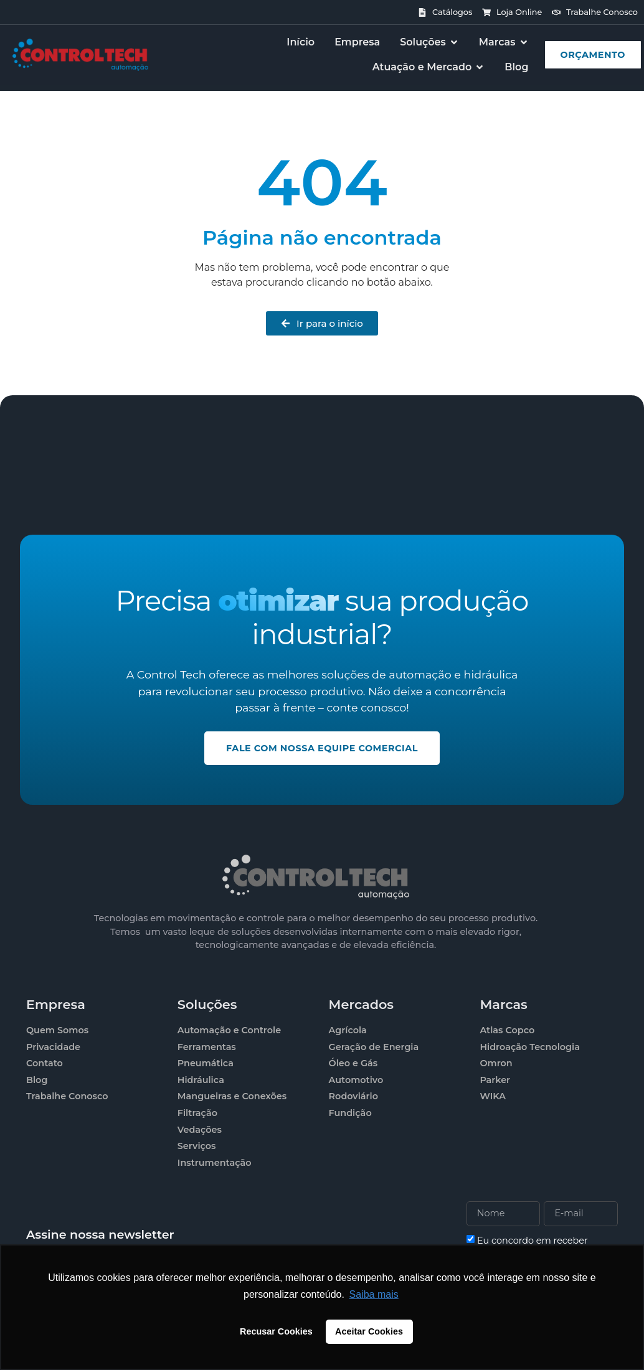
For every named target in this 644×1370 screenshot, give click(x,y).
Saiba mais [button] (374, 1294)
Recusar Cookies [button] (276, 1331)
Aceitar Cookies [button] (369, 1331)
